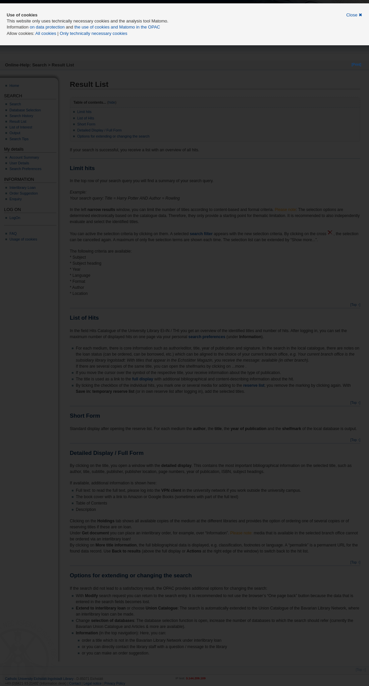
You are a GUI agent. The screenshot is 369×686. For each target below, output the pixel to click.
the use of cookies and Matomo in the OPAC (117, 27)
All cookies (45, 33)
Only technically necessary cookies (93, 33)
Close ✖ (354, 14)
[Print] (356, 64)
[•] (364, 64)
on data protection (47, 27)
